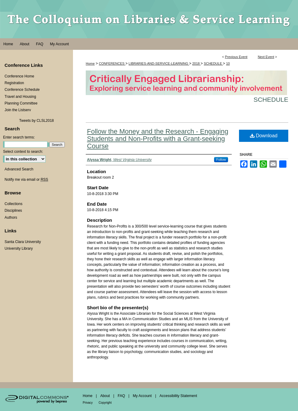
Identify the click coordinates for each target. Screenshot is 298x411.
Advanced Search (19, 169)
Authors (11, 217)
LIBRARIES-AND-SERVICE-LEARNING (159, 63)
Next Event (266, 57)
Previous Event (236, 57)
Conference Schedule (22, 89)
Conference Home (19, 76)
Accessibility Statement (178, 396)
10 (228, 63)
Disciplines (13, 210)
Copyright (105, 402)
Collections (14, 204)
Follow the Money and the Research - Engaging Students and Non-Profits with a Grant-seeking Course (157, 139)
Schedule (271, 99)
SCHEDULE (213, 63)
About (105, 396)
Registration (14, 83)
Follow (221, 159)
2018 (196, 63)
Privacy (88, 402)
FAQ (121, 396)
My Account (142, 396)
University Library (19, 248)
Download (264, 135)
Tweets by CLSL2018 (36, 120)
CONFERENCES (112, 63)
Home (90, 63)
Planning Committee (21, 103)
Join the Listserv (18, 110)
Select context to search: (23, 151)
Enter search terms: (19, 137)
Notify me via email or (26, 179)
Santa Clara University (23, 242)
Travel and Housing (20, 96)
